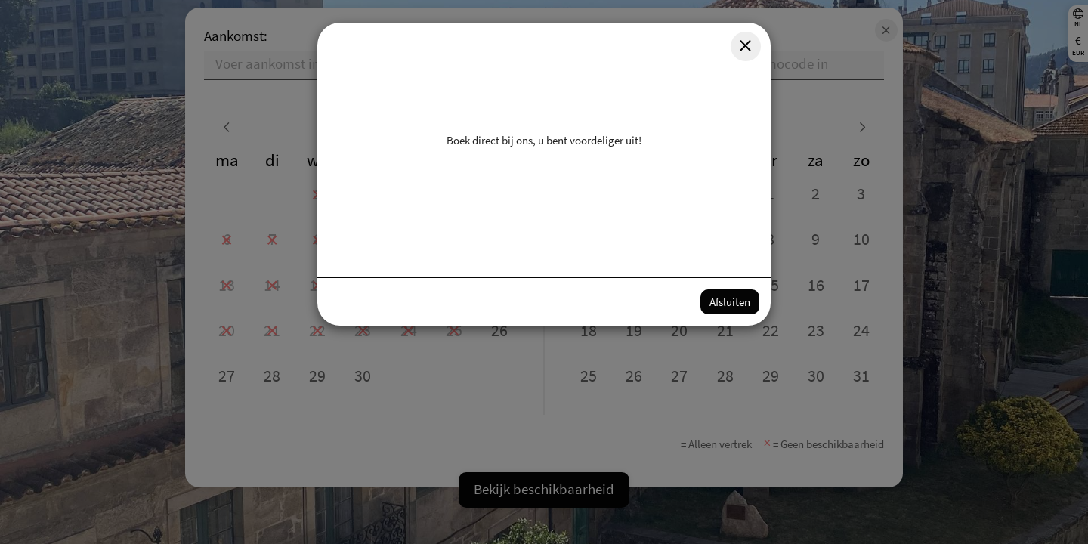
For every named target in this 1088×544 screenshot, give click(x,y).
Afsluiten (729, 302)
